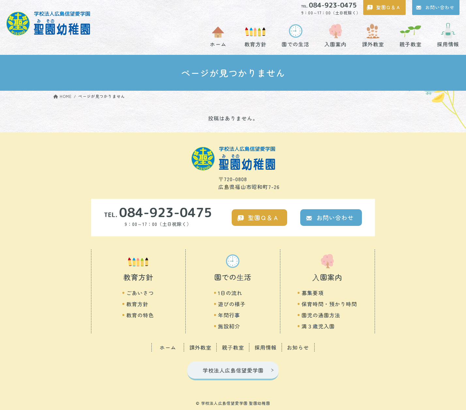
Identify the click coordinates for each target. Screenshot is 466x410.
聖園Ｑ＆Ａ (388, 7)
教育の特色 (140, 315)
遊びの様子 (232, 304)
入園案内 (335, 43)
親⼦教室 (233, 347)
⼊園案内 (327, 277)
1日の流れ (230, 293)
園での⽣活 (233, 277)
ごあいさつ (140, 293)
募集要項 (313, 293)
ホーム (218, 43)
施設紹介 (229, 326)
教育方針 (255, 43)
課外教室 (373, 43)
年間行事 (229, 315)
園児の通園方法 (321, 315)
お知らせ (298, 347)
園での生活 (295, 43)
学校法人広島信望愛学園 (233, 370)
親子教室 (410, 43)
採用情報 (448, 43)
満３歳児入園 (318, 326)
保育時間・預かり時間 (329, 304)
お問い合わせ (440, 7)
